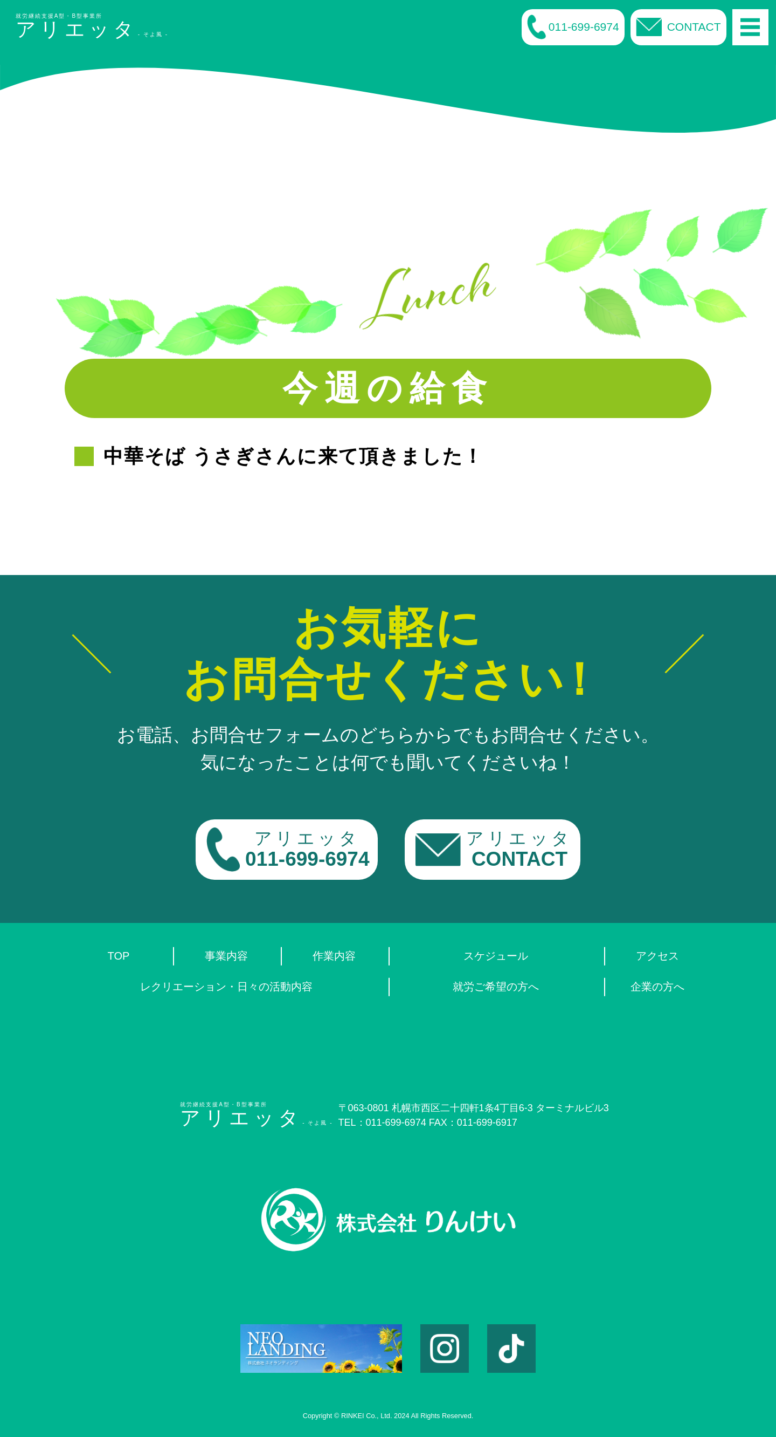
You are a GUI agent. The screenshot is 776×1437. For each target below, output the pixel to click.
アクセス (657, 956)
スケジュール (495, 956)
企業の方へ (657, 987)
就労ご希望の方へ (496, 987)
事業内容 (226, 956)
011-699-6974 (573, 27)
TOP (119, 956)
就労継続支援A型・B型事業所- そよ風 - (92, 26)
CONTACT (678, 27)
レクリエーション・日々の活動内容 (226, 987)
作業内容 (334, 956)
